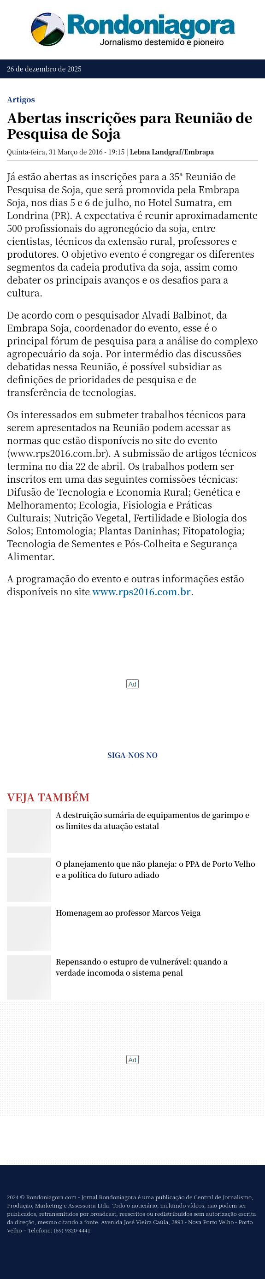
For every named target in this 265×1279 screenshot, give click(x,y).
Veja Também (48, 796)
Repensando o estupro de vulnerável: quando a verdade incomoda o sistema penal (142, 967)
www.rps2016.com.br (141, 591)
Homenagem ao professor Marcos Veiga (128, 912)
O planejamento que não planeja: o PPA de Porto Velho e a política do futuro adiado (155, 869)
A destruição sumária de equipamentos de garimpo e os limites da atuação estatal (152, 820)
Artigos (21, 99)
